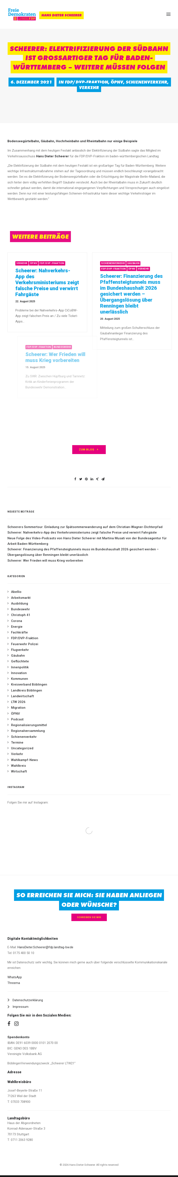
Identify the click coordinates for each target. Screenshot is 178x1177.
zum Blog (89, 449)
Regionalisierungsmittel (29, 725)
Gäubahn (146, 263)
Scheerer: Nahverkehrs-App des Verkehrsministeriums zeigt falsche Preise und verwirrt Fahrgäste (52, 282)
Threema (13, 983)
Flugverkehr (20, 650)
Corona (16, 621)
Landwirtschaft (22, 696)
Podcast (17, 719)
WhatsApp (14, 977)
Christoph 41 (20, 615)
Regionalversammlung (28, 731)
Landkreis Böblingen (26, 690)
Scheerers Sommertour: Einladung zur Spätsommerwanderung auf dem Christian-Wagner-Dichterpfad (84, 527)
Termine (17, 742)
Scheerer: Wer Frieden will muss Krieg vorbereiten (45, 560)
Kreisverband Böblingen (29, 684)
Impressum (20, 1007)
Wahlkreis (18, 766)
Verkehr (89, 87)
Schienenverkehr (146, 82)
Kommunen (19, 679)
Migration (18, 708)
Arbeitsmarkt (21, 598)
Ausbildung (19, 603)
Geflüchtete (20, 661)
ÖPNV (117, 82)
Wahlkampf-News (24, 760)
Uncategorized (22, 748)
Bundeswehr (20, 609)
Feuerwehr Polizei (24, 644)
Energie (17, 627)
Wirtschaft (19, 771)
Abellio (16, 592)
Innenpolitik (20, 667)
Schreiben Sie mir (89, 917)
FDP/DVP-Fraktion (86, 82)
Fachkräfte (19, 632)
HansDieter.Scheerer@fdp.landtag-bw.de (45, 947)
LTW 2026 (18, 702)
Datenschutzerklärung (28, 1000)
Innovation (19, 673)
